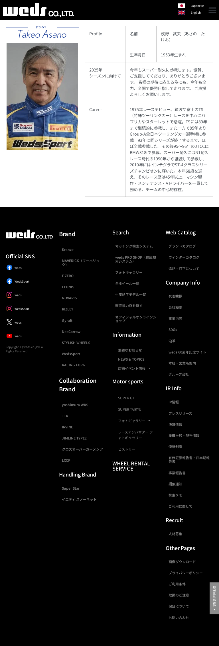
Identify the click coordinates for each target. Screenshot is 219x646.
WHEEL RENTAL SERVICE (131, 465)
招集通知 (175, 483)
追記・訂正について (184, 268)
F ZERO (68, 275)
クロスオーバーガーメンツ (82, 449)
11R (65, 415)
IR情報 (174, 401)
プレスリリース (180, 413)
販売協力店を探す (129, 305)
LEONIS (68, 286)
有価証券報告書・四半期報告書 (189, 459)
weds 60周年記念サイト (187, 351)
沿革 (172, 340)
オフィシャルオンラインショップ (135, 318)
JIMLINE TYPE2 (74, 438)
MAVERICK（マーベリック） (81, 262)
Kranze (68, 249)
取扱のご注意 (179, 594)
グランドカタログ (182, 246)
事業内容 (175, 318)
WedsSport (71, 353)
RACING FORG (73, 364)
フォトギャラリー (129, 272)
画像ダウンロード (182, 561)
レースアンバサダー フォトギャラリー (135, 435)
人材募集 (175, 533)
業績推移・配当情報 (184, 435)
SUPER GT (126, 397)
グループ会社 (179, 374)
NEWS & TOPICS (131, 359)
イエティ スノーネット (79, 499)
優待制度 (175, 446)
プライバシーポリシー (186, 572)
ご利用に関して (180, 506)
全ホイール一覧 (127, 283)
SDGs (173, 329)
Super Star (71, 488)
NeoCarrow (71, 331)
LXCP (66, 460)
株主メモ (175, 494)
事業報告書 (177, 472)
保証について (179, 606)
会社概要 (175, 307)
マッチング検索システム (134, 246)
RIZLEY (67, 308)
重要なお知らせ (130, 349)
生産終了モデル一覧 (130, 294)
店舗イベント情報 (134, 368)
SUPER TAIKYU (129, 409)
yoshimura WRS (75, 404)
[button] (212, 10)
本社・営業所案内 (182, 363)
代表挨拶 (175, 296)
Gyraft (67, 320)
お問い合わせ (179, 617)
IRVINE (67, 426)
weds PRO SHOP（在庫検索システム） (135, 259)
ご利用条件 (177, 583)
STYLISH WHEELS (76, 342)
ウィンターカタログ (184, 257)
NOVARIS (69, 297)
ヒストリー (126, 449)
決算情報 (175, 424)
